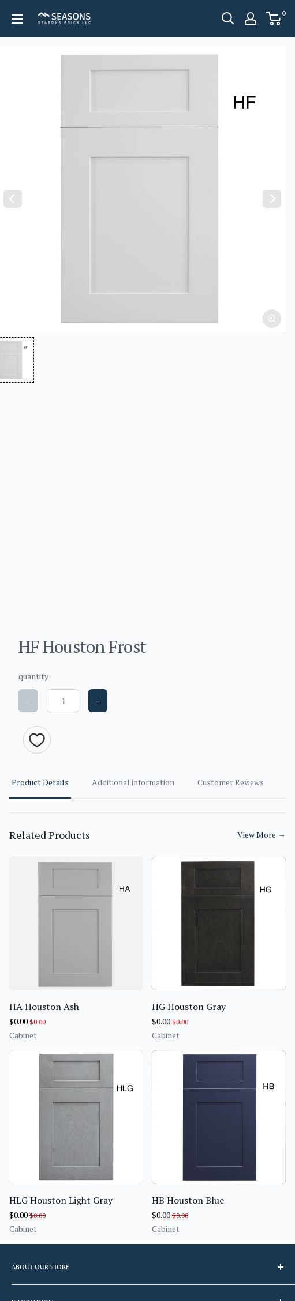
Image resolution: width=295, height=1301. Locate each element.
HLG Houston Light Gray (61, 1200)
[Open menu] (17, 19)
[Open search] (228, 18)
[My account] (250, 18)
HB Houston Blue (188, 1200)
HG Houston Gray (189, 1006)
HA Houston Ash (44, 1006)
